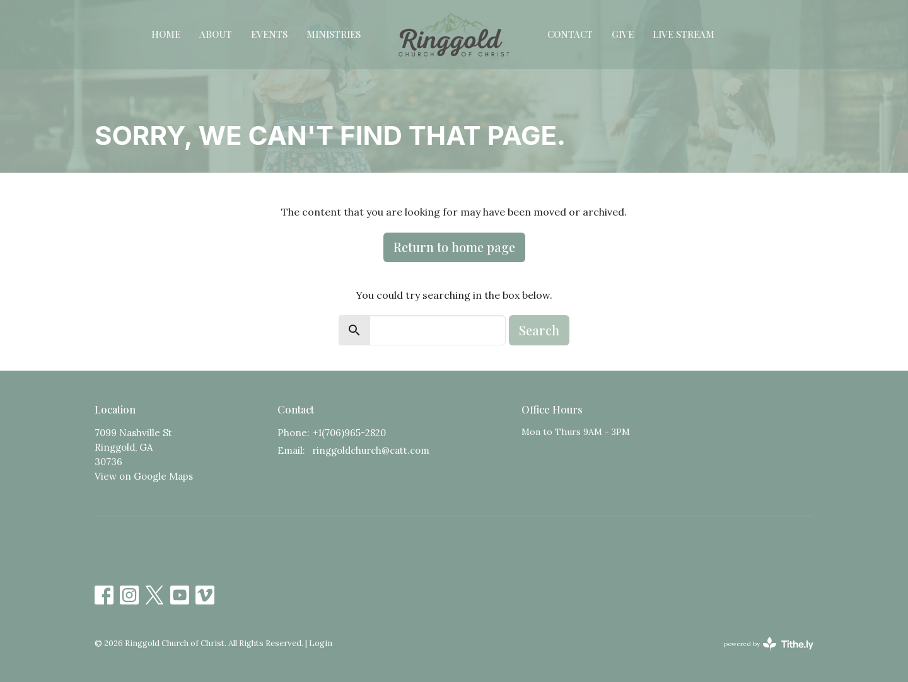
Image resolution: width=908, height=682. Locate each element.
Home (165, 34)
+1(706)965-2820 (349, 433)
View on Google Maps (144, 476)
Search (539, 329)
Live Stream (683, 34)
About (215, 34)
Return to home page (454, 246)
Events (269, 34)
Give (623, 34)
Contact (570, 34)
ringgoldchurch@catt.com (370, 450)
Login (320, 643)
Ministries (333, 34)
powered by (768, 643)
